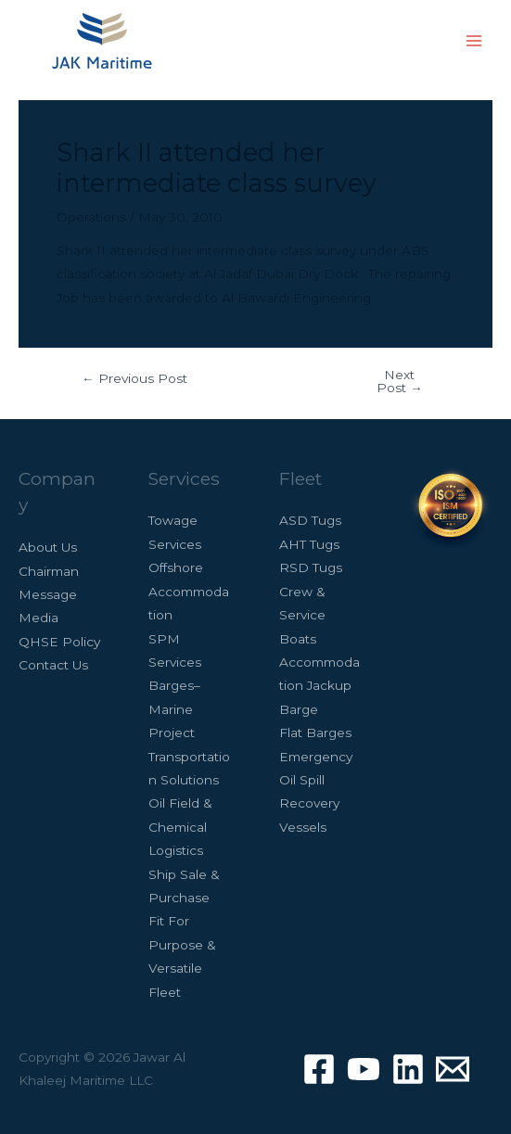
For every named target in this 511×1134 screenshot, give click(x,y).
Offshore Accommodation (188, 591)
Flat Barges (315, 732)
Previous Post (134, 379)
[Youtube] (363, 1069)
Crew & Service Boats (302, 615)
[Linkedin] (408, 1069)
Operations (91, 217)
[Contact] (452, 1069)
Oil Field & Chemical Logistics (180, 827)
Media (38, 617)
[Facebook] (319, 1069)
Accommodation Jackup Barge (319, 686)
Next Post (400, 381)
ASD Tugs (310, 520)
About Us (48, 547)
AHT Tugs (309, 544)
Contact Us (53, 664)
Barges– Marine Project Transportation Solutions (189, 732)
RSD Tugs (310, 567)
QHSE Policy (59, 641)
